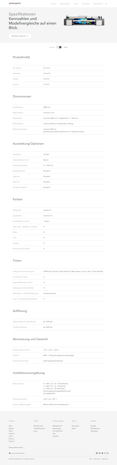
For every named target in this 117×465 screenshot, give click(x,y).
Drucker (53, 4)
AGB (90, 459)
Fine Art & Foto (58, 431)
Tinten (76, 4)
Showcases (85, 4)
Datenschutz (96, 459)
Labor (36, 431)
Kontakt (93, 426)
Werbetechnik (57, 426)
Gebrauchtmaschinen (16, 447)
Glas (54, 433)
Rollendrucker (38, 426)
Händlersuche (95, 428)
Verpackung (57, 428)
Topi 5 (11, 431)
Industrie (55, 436)
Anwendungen (65, 4)
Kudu (10, 426)
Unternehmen (97, 4)
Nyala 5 (11, 428)
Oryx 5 (11, 436)
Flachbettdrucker (39, 428)
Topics (74, 428)
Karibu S (11, 441)
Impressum (105, 459)
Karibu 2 (11, 439)
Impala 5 (12, 433)
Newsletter (94, 431)
